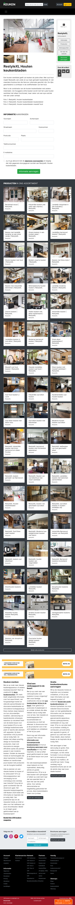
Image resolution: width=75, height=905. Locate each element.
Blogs (52, 881)
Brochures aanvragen (63, 58)
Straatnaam (8, 127)
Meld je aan (37, 845)
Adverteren (18, 858)
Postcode (7, 136)
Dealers (52, 883)
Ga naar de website (63, 52)
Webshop (53, 889)
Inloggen (6, 858)
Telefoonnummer (10, 144)
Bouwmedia (7, 900)
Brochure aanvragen (57, 840)
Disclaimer (7, 876)
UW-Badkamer (31, 858)
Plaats (23, 136)
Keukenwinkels (54, 886)
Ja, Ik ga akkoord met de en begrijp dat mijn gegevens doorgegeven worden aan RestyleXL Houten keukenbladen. (29, 163)
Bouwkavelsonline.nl (32, 881)
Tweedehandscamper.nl (57, 858)
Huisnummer (43, 127)
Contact (17, 860)
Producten (64, 44)
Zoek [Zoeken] (45, 4)
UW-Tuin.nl (30, 865)
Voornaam (7, 119)
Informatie (64, 40)
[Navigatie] (6, 11)
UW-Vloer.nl (30, 868)
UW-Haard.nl (30, 860)
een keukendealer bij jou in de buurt (37, 703)
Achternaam (34, 119)
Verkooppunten (64, 48)
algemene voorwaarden (34, 161)
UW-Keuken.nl (31, 863)
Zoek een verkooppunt (35, 797)
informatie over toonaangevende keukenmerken (33, 742)
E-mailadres (8, 152)
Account (59, 4)
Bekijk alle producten (37, 650)
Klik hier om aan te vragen (63, 902)
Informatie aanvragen (28, 171)
